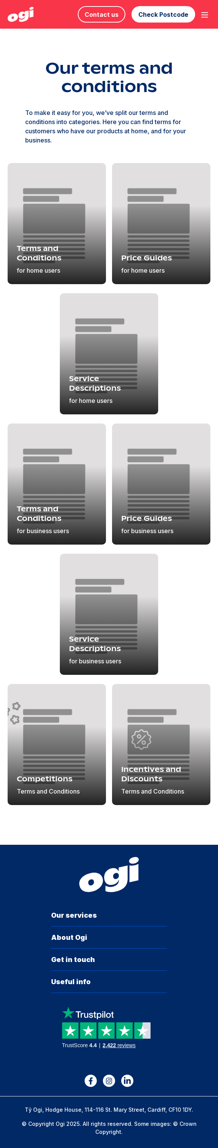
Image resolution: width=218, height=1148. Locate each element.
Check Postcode (163, 14)
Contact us (102, 14)
